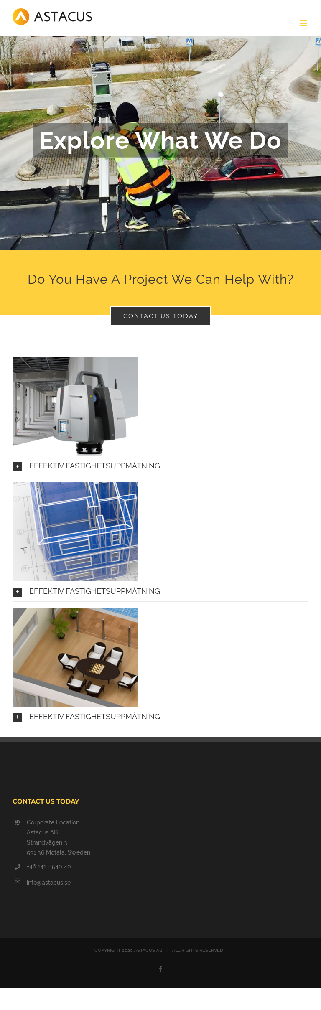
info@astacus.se (49, 882)
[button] (160, 466)
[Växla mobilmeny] (304, 23)
